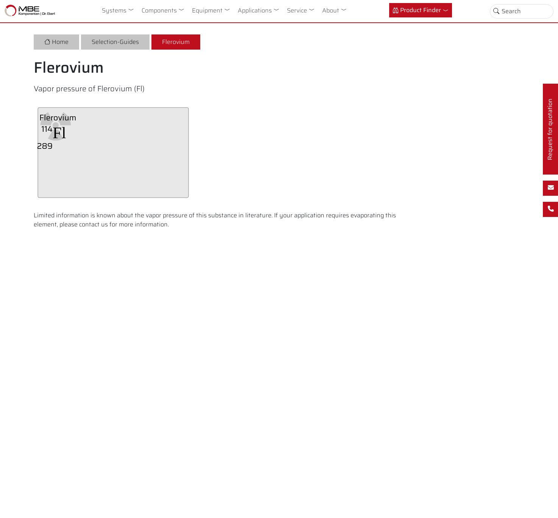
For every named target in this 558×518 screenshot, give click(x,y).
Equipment (207, 10)
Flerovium (176, 42)
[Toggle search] (496, 11)
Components (159, 10)
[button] (132, 9)
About (330, 10)
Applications (255, 10)
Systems (114, 10)
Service (297, 10)
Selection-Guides (115, 42)
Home (56, 42)
